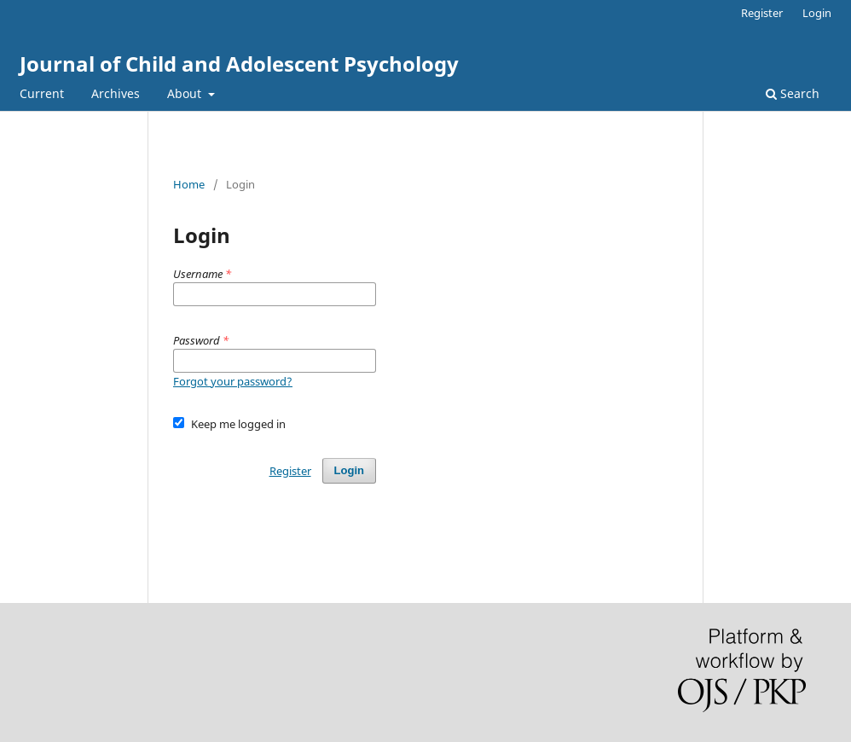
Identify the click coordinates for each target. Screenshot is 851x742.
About (186, 93)
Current (42, 93)
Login (816, 12)
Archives (115, 93)
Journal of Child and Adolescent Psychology (239, 63)
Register (762, 12)
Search (792, 93)
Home (189, 184)
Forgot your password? (232, 381)
